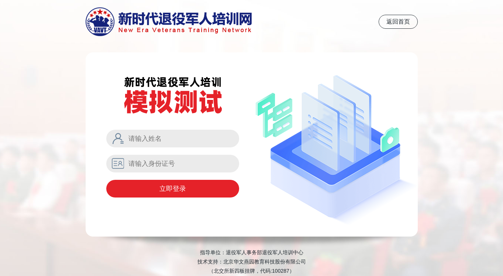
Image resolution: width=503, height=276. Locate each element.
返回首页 (398, 21)
